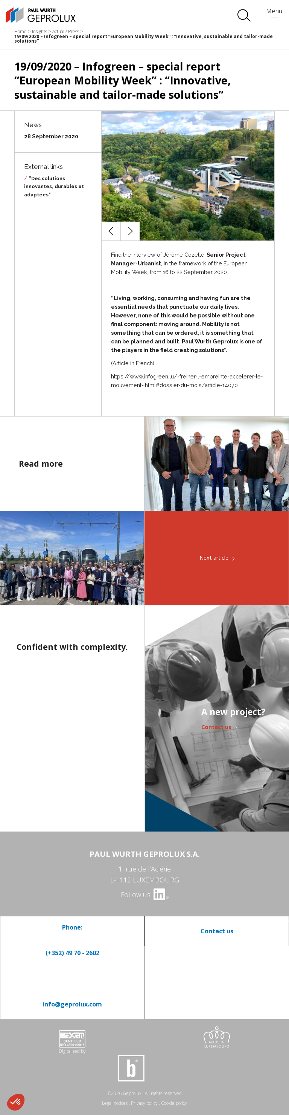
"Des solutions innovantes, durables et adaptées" (54, 186)
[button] (111, 231)
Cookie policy (174, 1103)
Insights (39, 31)
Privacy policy (144, 1103)
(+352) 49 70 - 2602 (72, 953)
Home (20, 31)
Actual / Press (65, 31)
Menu (274, 13)
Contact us (216, 727)
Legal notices (115, 1103)
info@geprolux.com (72, 1004)
